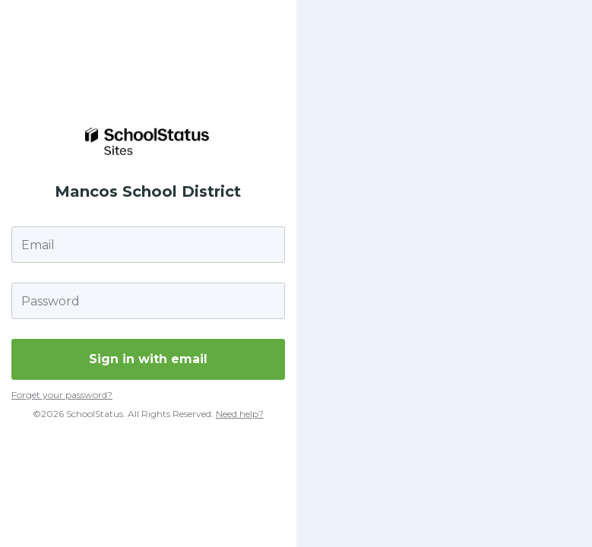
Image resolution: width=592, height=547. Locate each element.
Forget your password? (61, 394)
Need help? (240, 413)
